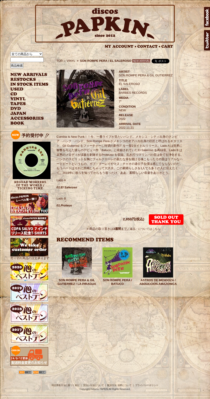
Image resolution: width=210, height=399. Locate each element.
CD (13, 94)
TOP (60, 60)
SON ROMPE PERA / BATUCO (117, 282)
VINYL (18, 99)
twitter (207, 40)
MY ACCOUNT (120, 46)
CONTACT (148, 46)
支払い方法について (93, 385)
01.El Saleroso (67, 187)
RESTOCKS (26, 79)
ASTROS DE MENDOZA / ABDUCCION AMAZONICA (158, 282)
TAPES (18, 104)
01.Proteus (64, 205)
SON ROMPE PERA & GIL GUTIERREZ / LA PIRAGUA (77, 282)
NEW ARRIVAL (28, 74)
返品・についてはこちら (145, 229)
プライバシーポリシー (146, 385)
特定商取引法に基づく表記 (65, 385)
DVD (15, 108)
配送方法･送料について (119, 385)
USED (26, 89)
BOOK (17, 123)
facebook (207, 17)
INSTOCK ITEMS (29, 84)
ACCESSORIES (27, 118)
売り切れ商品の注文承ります (29, 256)
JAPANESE (26, 113)
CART (167, 46)
